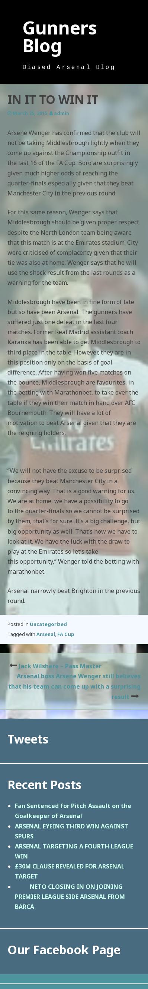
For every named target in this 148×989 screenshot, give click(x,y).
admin (61, 113)
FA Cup (65, 634)
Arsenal (45, 634)
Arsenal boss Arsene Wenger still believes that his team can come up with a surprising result (74, 686)
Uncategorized (48, 624)
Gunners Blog (59, 36)
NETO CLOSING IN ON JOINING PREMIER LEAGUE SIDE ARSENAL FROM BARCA (70, 897)
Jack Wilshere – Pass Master (60, 666)
